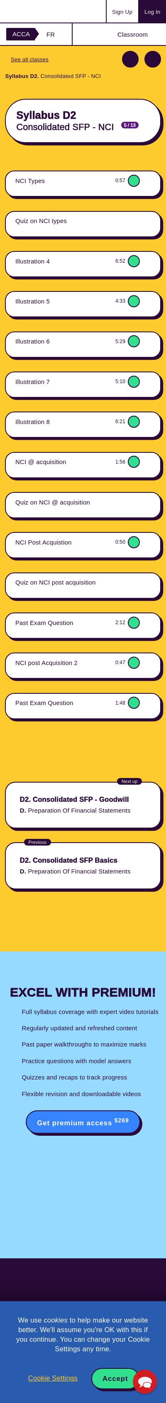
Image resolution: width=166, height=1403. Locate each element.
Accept (115, 1379)
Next (152, 59)
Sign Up (122, 12)
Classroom (132, 34)
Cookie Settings (53, 1378)
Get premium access (83, 1122)
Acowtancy (39, 11)
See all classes (30, 59)
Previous (130, 59)
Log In (152, 12)
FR (50, 34)
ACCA (21, 34)
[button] (145, 1382)
